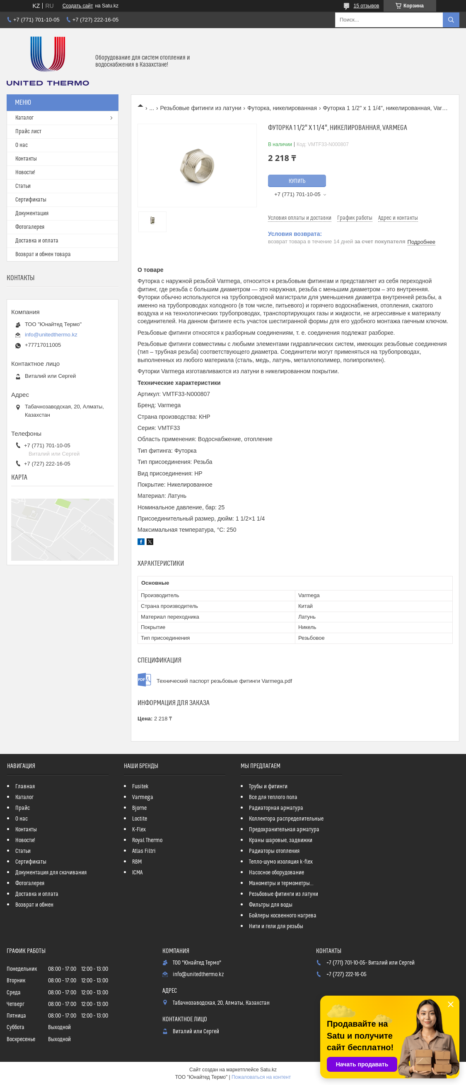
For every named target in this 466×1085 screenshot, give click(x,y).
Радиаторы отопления (274, 851)
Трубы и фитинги (268, 786)
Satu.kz (268, 1070)
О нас (21, 145)
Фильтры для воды (270, 905)
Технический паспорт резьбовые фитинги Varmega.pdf (224, 681)
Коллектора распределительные (286, 819)
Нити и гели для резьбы (276, 926)
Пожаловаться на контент (261, 1077)
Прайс (22, 808)
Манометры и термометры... (281, 883)
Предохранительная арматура (284, 829)
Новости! (25, 172)
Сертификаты (30, 200)
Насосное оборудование (276, 872)
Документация (31, 213)
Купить (297, 181)
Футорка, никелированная (282, 108)
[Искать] (451, 19)
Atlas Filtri (144, 851)
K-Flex (139, 829)
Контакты (26, 159)
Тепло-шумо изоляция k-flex (281, 862)
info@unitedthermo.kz (51, 334)
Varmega (142, 797)
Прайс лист (28, 131)
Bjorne (139, 808)
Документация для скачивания (51, 872)
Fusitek (140, 786)
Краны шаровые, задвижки (280, 840)
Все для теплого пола (273, 797)
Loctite (139, 819)
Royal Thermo (147, 840)
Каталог (24, 118)
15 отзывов (366, 6)
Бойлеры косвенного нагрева (282, 915)
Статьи (23, 186)
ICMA (137, 872)
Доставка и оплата (36, 241)
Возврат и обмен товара (43, 254)
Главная (25, 786)
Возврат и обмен (34, 905)
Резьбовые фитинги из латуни (200, 108)
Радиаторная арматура (276, 808)
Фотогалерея (29, 227)
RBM (137, 862)
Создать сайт (78, 6)
